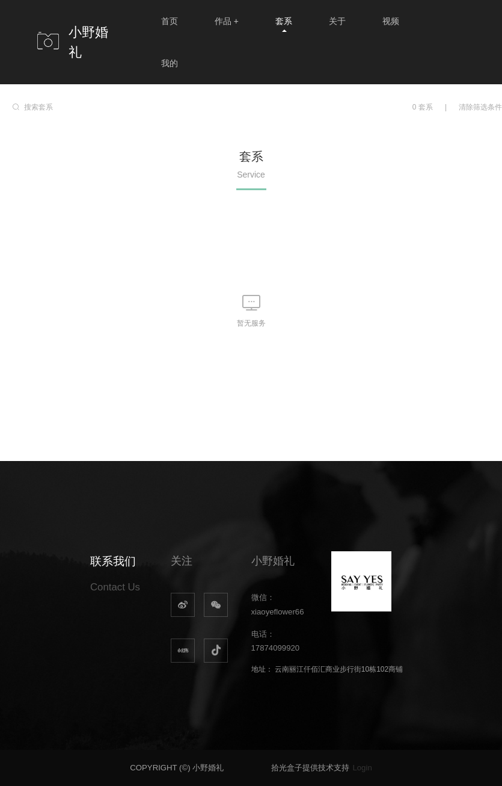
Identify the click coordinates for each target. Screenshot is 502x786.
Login (362, 767)
